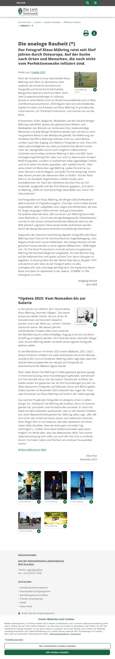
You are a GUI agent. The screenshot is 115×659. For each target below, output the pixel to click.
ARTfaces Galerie (71, 22)
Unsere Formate (51, 22)
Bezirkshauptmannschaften (34, 595)
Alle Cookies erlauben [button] (57, 652)
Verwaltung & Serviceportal (34, 587)
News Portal (26, 606)
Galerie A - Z (25, 25)
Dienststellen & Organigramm (35, 591)
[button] (13, 639)
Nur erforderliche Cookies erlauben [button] (57, 646)
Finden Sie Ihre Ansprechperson (37, 613)
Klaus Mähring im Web (33, 449)
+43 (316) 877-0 (34, 569)
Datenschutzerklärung (59, 634)
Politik (23, 602)
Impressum (76, 634)
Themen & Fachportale (31, 598)
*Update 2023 (37, 72)
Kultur (37, 22)
